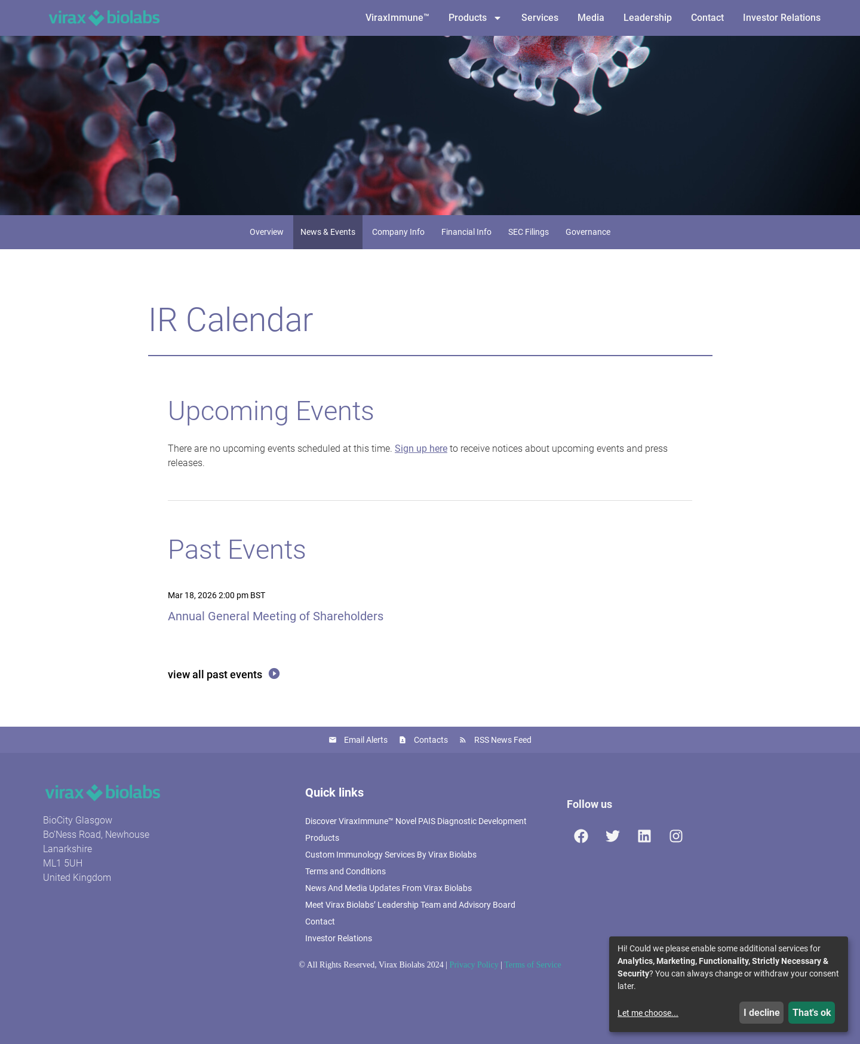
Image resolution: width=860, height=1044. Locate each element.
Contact (707, 18)
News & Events (327, 232)
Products (475, 18)
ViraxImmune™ (397, 18)
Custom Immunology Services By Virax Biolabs (391, 854)
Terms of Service (532, 964)
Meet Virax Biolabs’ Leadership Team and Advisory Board (410, 905)
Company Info (398, 232)
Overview (267, 232)
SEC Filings (528, 232)
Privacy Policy (474, 964)
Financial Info (466, 232)
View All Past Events (215, 674)
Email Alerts (366, 740)
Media (591, 18)
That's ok (812, 1012)
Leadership (648, 18)
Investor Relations (782, 18)
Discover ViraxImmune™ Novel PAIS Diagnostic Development (416, 821)
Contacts (431, 740)
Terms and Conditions (345, 871)
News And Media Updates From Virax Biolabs (388, 888)
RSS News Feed (503, 740)
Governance (588, 232)
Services (539, 18)
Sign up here (421, 448)
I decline (762, 1012)
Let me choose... (648, 1013)
